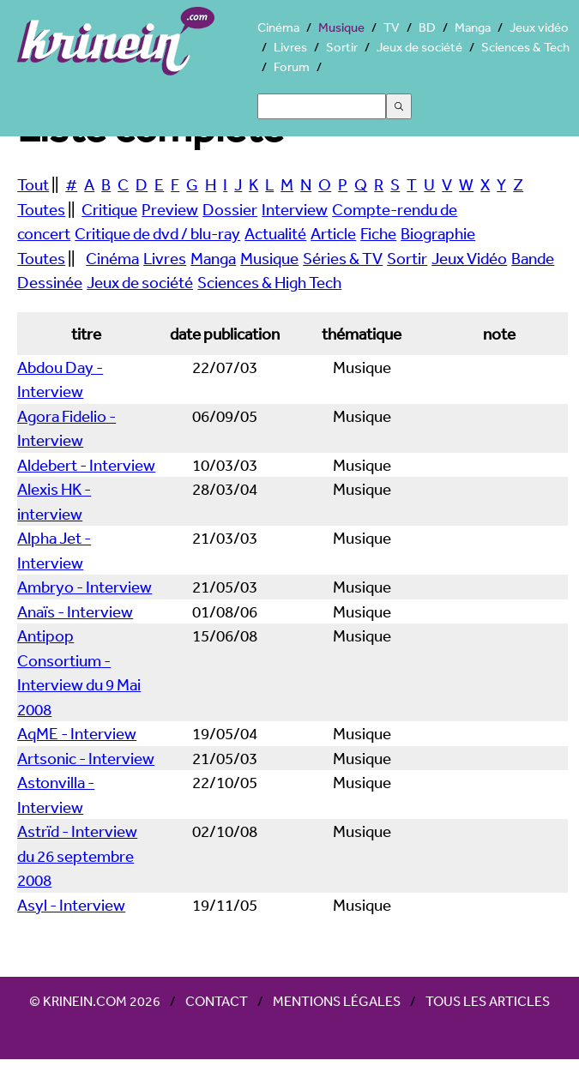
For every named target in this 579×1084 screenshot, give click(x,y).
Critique (109, 209)
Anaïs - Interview (75, 611)
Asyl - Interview (71, 904)
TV (391, 27)
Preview (170, 209)
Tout (33, 184)
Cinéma (278, 27)
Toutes (41, 209)
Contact (216, 1000)
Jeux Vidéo (469, 258)
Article (333, 233)
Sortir (342, 47)
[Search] (321, 106)
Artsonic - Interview (85, 758)
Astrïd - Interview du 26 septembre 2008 (77, 855)
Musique (341, 27)
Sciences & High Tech (269, 282)
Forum (292, 66)
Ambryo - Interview (84, 586)
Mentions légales (337, 1000)
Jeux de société (419, 47)
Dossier (229, 209)
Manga (473, 27)
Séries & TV (343, 258)
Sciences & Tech (525, 47)
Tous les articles (487, 1000)
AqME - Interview (76, 733)
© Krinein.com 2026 (94, 1000)
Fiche (378, 233)
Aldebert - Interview (86, 464)
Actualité (275, 233)
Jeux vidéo (539, 27)
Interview (295, 209)
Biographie (438, 233)
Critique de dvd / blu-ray (157, 233)
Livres (290, 47)
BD (427, 27)
